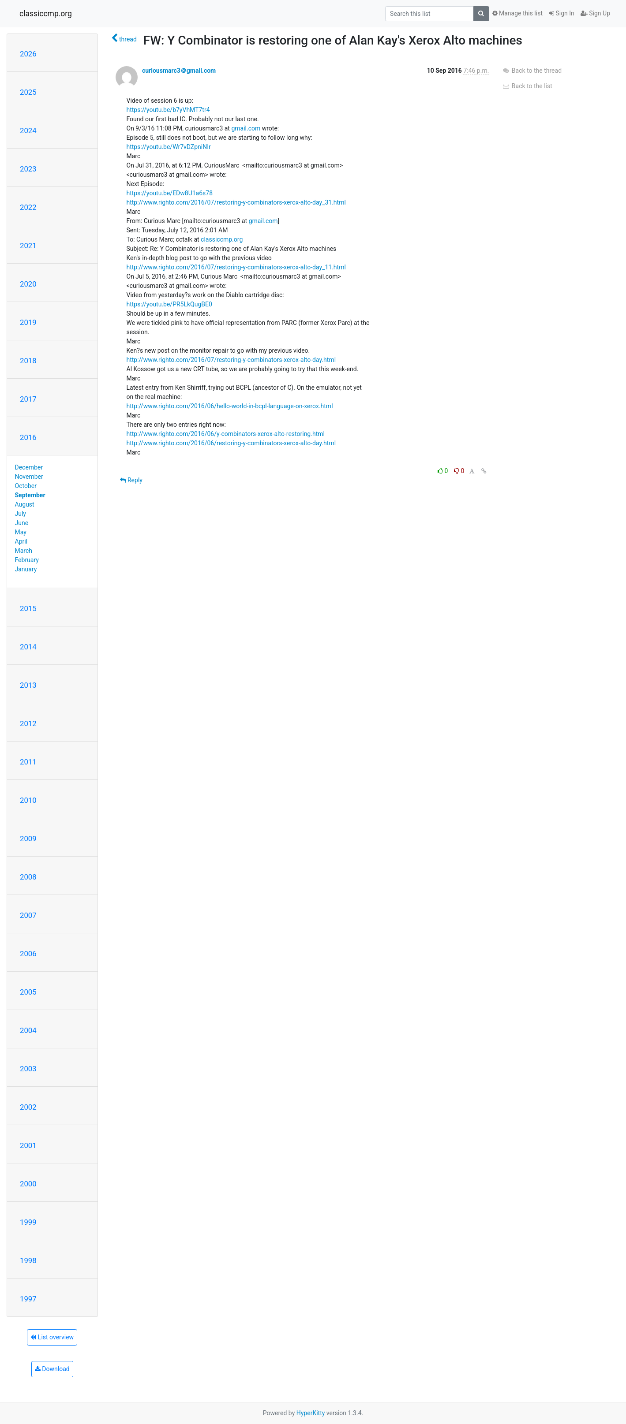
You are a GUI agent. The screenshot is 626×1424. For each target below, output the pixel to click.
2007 (28, 915)
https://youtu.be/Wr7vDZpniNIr (169, 146)
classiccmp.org (45, 13)
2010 (28, 800)
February (27, 559)
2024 (28, 130)
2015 (28, 608)
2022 (28, 207)
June (22, 522)
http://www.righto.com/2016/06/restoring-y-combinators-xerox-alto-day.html (231, 443)
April (21, 541)
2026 (28, 53)
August (24, 504)
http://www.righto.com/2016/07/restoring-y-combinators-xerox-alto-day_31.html (236, 202)
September (30, 495)
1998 (28, 1260)
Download (52, 1368)
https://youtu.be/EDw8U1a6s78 (170, 193)
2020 (28, 284)
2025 (28, 92)
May (20, 532)
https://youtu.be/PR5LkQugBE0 (169, 304)
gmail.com (245, 128)
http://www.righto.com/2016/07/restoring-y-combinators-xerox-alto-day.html (231, 359)
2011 (28, 761)
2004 (28, 1030)
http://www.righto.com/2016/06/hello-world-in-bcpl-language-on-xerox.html (230, 406)
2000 (28, 1183)
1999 (28, 1222)
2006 (28, 953)
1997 (28, 1298)
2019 (28, 322)
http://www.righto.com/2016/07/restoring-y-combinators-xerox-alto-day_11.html (236, 267)
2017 (28, 399)
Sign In (561, 13)
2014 (28, 646)
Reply (131, 480)
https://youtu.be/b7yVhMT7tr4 (168, 109)
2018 (28, 360)
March (24, 550)
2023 (28, 168)
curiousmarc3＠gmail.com (179, 70)
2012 (28, 723)
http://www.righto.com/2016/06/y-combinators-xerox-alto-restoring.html (226, 433)
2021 (28, 245)
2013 (28, 685)
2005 (28, 992)
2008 (28, 876)
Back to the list (527, 85)
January (26, 569)
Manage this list (517, 13)
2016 (28, 437)
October (26, 485)
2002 (28, 1107)
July (20, 513)
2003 (28, 1068)
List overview (52, 1337)
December (29, 467)
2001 (28, 1145)
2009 (28, 838)
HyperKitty (310, 1413)
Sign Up (595, 13)
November (29, 476)
